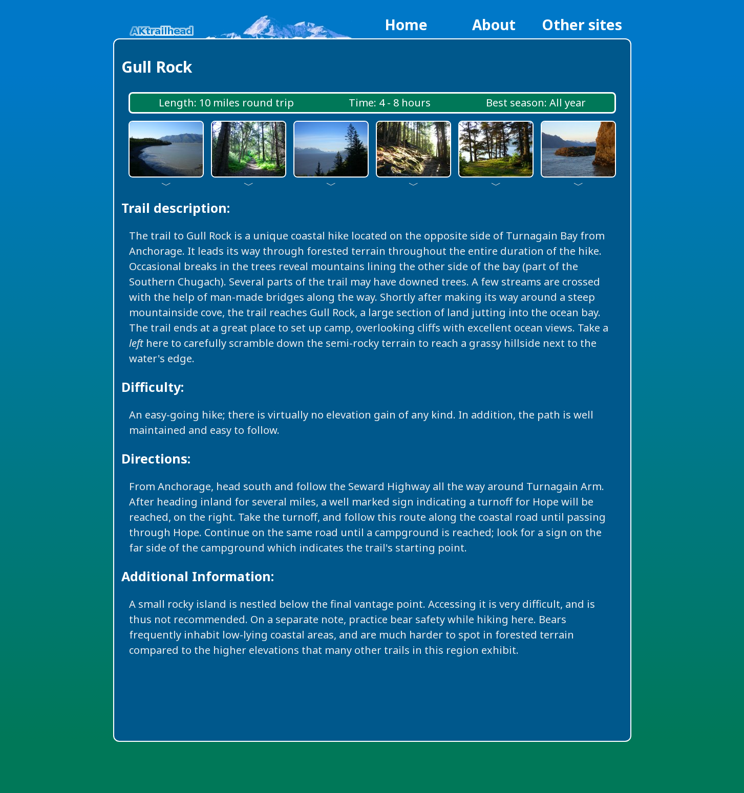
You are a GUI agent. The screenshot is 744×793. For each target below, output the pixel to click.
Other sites (582, 24)
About (494, 24)
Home (406, 24)
